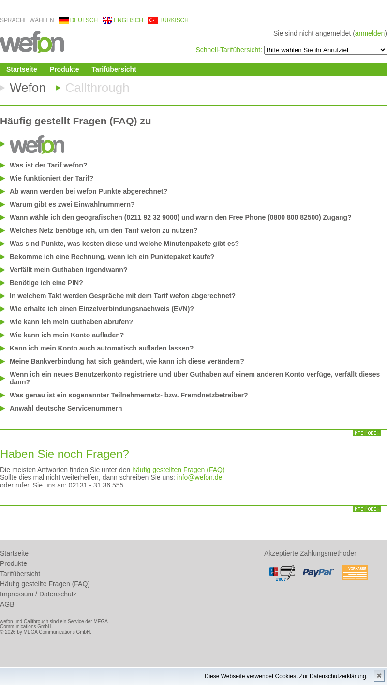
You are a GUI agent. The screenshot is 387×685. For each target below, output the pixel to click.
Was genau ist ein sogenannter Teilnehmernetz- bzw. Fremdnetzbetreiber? (129, 395)
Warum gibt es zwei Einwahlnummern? (72, 204)
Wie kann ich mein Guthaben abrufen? (71, 322)
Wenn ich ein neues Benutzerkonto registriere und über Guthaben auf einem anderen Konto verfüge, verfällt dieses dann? (195, 378)
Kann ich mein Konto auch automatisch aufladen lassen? (102, 348)
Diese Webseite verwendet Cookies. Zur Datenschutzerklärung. (286, 676)
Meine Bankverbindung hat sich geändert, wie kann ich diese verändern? (127, 361)
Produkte (64, 69)
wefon (32, 41)
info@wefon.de (200, 477)
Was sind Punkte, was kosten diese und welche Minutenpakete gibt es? (124, 243)
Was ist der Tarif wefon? (48, 165)
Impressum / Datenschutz (38, 594)
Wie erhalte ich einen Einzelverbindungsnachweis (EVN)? (102, 309)
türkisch (174, 20)
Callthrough (97, 87)
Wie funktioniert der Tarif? (51, 178)
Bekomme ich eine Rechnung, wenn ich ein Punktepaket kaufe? (112, 256)
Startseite (21, 69)
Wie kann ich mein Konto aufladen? (67, 335)
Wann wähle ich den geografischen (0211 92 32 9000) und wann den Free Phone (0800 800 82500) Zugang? (181, 217)
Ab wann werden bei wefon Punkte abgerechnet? (88, 191)
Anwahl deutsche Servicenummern (66, 408)
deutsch (84, 20)
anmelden (370, 33)
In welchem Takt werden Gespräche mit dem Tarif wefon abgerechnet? (123, 296)
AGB (7, 604)
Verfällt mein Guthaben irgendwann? (68, 270)
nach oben (367, 433)
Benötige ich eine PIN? (46, 283)
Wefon (28, 87)
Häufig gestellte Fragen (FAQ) (45, 584)
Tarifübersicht (114, 69)
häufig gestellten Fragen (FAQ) (178, 469)
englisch (128, 20)
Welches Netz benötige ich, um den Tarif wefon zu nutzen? (103, 230)
